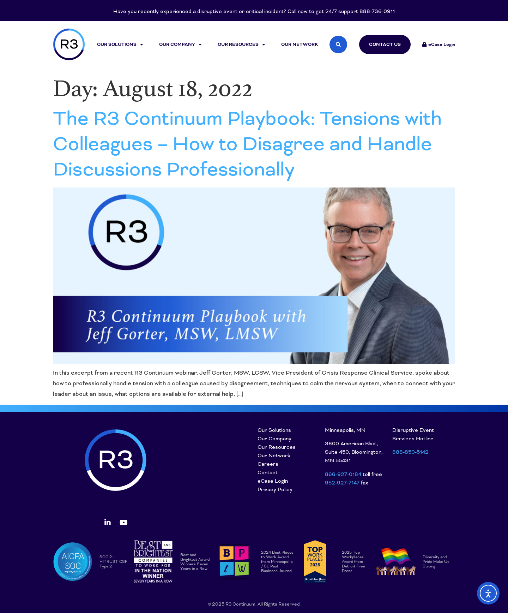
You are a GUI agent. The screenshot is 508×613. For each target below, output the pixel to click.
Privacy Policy (275, 489)
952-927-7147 (342, 483)
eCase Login (273, 481)
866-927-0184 (343, 474)
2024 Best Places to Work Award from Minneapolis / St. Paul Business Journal (277, 561)
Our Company (180, 44)
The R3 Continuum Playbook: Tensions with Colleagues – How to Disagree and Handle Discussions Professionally (247, 143)
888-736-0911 (377, 11)
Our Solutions (120, 44)
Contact (268, 472)
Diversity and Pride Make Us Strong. (436, 561)
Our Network (299, 44)
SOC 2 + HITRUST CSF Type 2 (113, 561)
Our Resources (241, 44)
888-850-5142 (410, 452)
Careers (268, 464)
